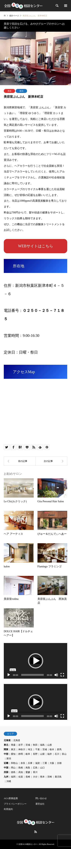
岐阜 (28, 754)
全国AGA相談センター (28, 844)
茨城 (44, 749)
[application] (35, 661)
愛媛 (28, 772)
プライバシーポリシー (15, 804)
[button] (35, 660)
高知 (20, 772)
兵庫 (30, 763)
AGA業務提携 (11, 798)
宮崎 (49, 776)
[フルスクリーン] (62, 675)
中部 (6, 754)
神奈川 (21, 749)
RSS (35, 831)
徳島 (13, 772)
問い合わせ (41, 798)
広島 (35, 767)
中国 (6, 767)
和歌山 (14, 763)
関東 (6, 749)
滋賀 (37, 763)
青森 (13, 745)
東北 (6, 745)
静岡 (20, 754)
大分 (35, 776)
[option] (35, 58)
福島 (42, 745)
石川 (57, 754)
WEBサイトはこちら (35, 246)
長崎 (28, 776)
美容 (9, 91)
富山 (64, 754)
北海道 (7, 740)
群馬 (59, 749)
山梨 (42, 754)
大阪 (52, 763)
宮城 (28, 745)
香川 (35, 772)
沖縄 (8, 781)
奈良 (23, 763)
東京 (13, 749)
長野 (35, 754)
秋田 (35, 745)
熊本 (42, 776)
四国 (6, 772)
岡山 (13, 767)
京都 (59, 763)
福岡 (13, 776)
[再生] (9, 675)
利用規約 (8, 809)
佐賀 (20, 776)
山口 (42, 767)
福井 (49, 754)
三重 (44, 763)
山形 (49, 745)
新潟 (21, 91)
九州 (6, 776)
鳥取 (28, 767)
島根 (20, 767)
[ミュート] (56, 675)
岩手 (20, 745)
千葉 (37, 749)
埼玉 (30, 749)
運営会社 (39, 804)
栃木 (52, 749)
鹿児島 (58, 776)
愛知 (13, 754)
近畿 (6, 763)
